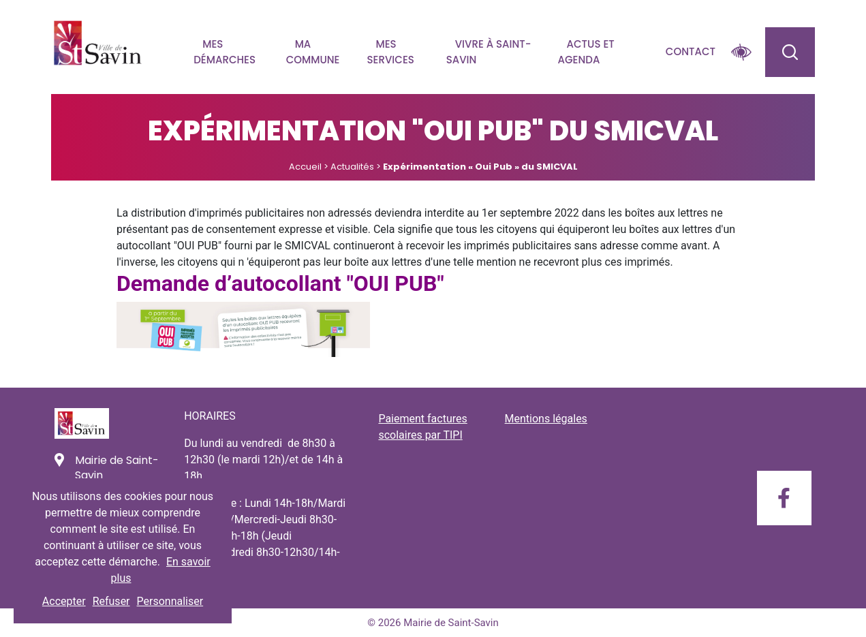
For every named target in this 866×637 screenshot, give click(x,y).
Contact (690, 51)
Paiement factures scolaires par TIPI (422, 426)
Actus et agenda (586, 52)
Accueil (305, 166)
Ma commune (313, 52)
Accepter (64, 601)
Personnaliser (170, 601)
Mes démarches (225, 52)
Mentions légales (546, 418)
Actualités (352, 166)
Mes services (390, 52)
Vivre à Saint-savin (488, 52)
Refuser (111, 601)
